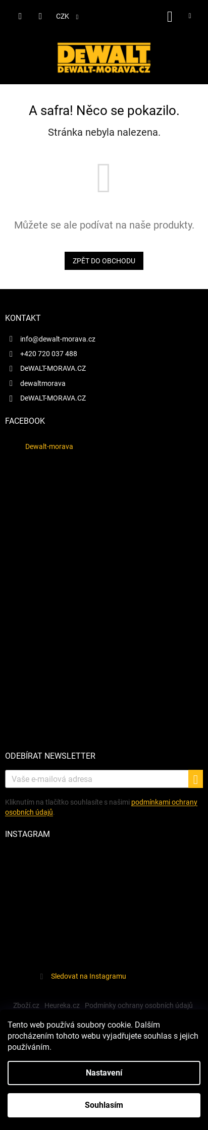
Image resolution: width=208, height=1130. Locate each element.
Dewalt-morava (49, 446)
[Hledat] (20, 16)
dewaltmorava (43, 383)
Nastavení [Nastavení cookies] (104, 1073)
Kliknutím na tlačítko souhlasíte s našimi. (101, 807)
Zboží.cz (26, 1005)
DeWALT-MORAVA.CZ (53, 368)
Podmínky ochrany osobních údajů (139, 1005)
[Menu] (190, 16)
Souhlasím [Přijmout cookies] (104, 1105)
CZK (63, 16)
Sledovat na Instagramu (88, 976)
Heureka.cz (62, 1005)
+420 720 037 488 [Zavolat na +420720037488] (48, 354)
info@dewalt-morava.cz (57, 339)
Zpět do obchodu (104, 261)
